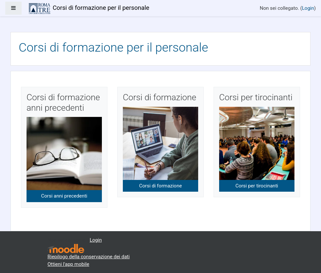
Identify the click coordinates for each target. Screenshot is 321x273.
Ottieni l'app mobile (68, 264)
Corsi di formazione (160, 186)
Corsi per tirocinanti (257, 186)
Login (308, 8)
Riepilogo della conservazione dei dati (88, 257)
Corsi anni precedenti (64, 196)
